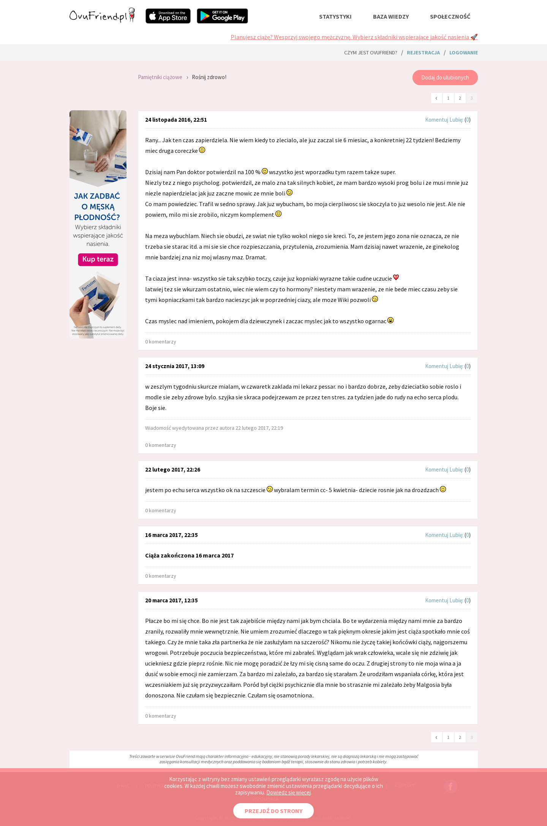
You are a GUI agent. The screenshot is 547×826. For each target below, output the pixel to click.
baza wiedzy (391, 16)
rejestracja (423, 52)
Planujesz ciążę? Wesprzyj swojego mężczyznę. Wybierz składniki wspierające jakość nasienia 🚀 (354, 36)
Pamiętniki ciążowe (160, 77)
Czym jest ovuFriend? (370, 52)
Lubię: (457, 119)
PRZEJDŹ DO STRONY (273, 811)
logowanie (463, 52)
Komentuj (436, 119)
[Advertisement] (98, 405)
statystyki (335, 16)
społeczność (450, 16)
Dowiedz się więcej (288, 792)
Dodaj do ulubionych (445, 77)
